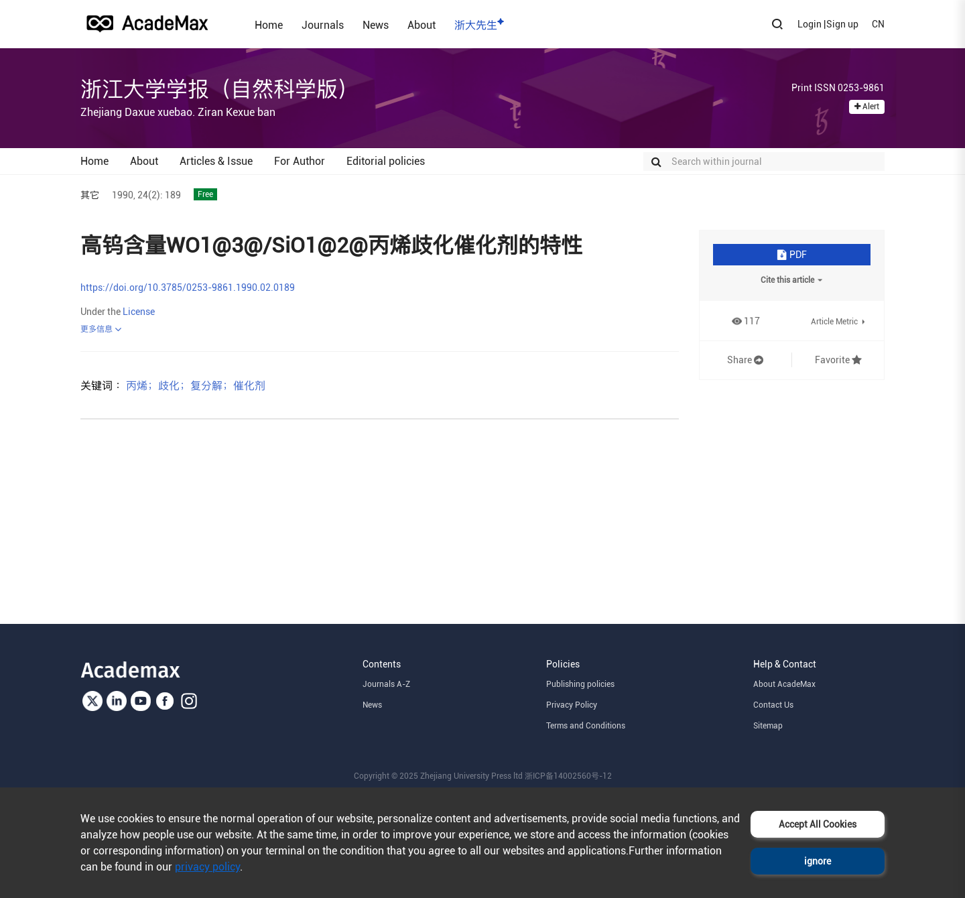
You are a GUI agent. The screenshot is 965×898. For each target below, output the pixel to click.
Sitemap (768, 725)
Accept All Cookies (817, 824)
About (421, 25)
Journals (323, 25)
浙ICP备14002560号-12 (568, 776)
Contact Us (773, 705)
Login (809, 24)
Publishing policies (580, 684)
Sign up (842, 24)
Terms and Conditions (585, 725)
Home (269, 25)
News (376, 25)
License (139, 311)
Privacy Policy (571, 705)
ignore (817, 861)
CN (878, 24)
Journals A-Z (386, 684)
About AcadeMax (784, 684)
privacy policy (207, 866)
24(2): (150, 195)
